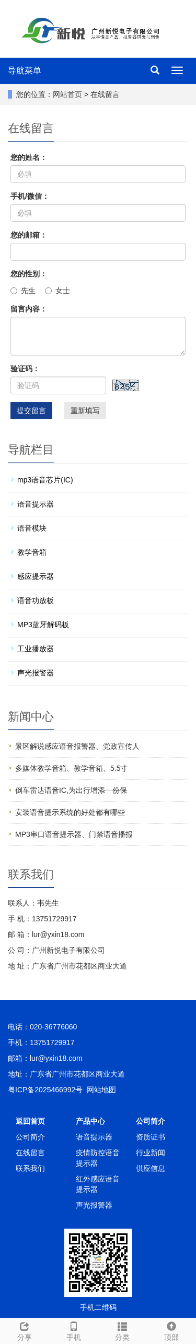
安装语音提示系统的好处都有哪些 (70, 812)
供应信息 (150, 1168)
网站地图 (101, 1089)
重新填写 (85, 410)
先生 (23, 290)
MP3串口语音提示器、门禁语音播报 (74, 834)
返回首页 (30, 1121)
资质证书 (150, 1137)
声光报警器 (35, 673)
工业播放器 (35, 648)
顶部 (171, 1329)
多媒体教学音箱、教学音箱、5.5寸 (71, 768)
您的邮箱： (28, 235)
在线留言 (30, 1152)
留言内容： (28, 309)
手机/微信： (29, 196)
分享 (24, 1329)
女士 (57, 290)
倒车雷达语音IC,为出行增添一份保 (71, 790)
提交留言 (31, 410)
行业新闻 (150, 1152)
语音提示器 (35, 504)
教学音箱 (32, 552)
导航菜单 (24, 70)
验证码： (25, 368)
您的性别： (28, 274)
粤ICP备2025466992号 (45, 1089)
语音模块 (32, 528)
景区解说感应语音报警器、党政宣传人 (77, 746)
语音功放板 (35, 600)
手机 (73, 1329)
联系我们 (30, 1168)
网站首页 (67, 94)
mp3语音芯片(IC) (45, 480)
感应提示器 (35, 576)
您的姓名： (28, 157)
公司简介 (30, 1137)
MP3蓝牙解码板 (43, 624)
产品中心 (90, 1121)
